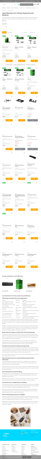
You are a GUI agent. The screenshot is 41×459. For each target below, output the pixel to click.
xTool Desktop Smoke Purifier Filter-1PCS (6, 195)
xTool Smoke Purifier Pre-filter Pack (31, 255)
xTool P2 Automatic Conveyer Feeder (6, 108)
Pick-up (22, 450)
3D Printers (4, 7)
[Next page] (27, 272)
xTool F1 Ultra (5, 47)
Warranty (23, 453)
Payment (22, 447)
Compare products (15, 451)
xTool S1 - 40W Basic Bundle (19, 48)
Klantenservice (32, 1)
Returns (22, 451)
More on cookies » (35, 457)
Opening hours (23, 454)
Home (6, 10)
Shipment (23, 449)
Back (3, 10)
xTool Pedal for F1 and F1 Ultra (19, 255)
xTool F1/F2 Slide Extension (31, 165)
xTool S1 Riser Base (31, 136)
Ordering (22, 446)
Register (13, 446)
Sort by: (31, 32)
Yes (24, 457)
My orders (13, 447)
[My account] (34, 4)
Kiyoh (25, 434)
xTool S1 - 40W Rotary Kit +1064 (19, 80)
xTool (3, 45)
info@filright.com (34, 454)
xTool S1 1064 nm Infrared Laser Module (19, 137)
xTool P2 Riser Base (19, 107)
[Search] (9, 4)
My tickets (13, 449)
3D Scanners (16, 7)
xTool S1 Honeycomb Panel (19, 226)
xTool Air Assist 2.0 (6, 165)
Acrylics (34, 7)
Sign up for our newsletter (33, 435)
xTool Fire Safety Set (6, 225)
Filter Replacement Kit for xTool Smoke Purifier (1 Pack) (20, 195)
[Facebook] (31, 432)
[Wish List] (36, 4)
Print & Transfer (28, 7)
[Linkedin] (37, 432)
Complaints (4, 449)
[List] (22, 32)
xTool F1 (29, 79)
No (29, 457)
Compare (4, 48)
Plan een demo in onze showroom (27, 4)
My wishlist (13, 450)
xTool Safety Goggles (31, 194)
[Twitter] (33, 432)
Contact (3, 447)
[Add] (9, 61)
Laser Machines (22, 7)
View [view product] (33, 120)
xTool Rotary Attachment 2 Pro (31, 108)
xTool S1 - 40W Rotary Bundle (32, 48)
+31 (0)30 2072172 (35, 451)
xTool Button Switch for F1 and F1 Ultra (7, 255)
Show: (25, 32)
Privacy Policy (4, 453)
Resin (12, 7)
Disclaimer (4, 454)
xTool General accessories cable (31, 226)
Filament (8, 7)
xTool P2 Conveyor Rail (7, 136)
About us (3, 446)
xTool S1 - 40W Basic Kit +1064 (7, 80)
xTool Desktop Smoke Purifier (19, 166)
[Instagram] (35, 432)
